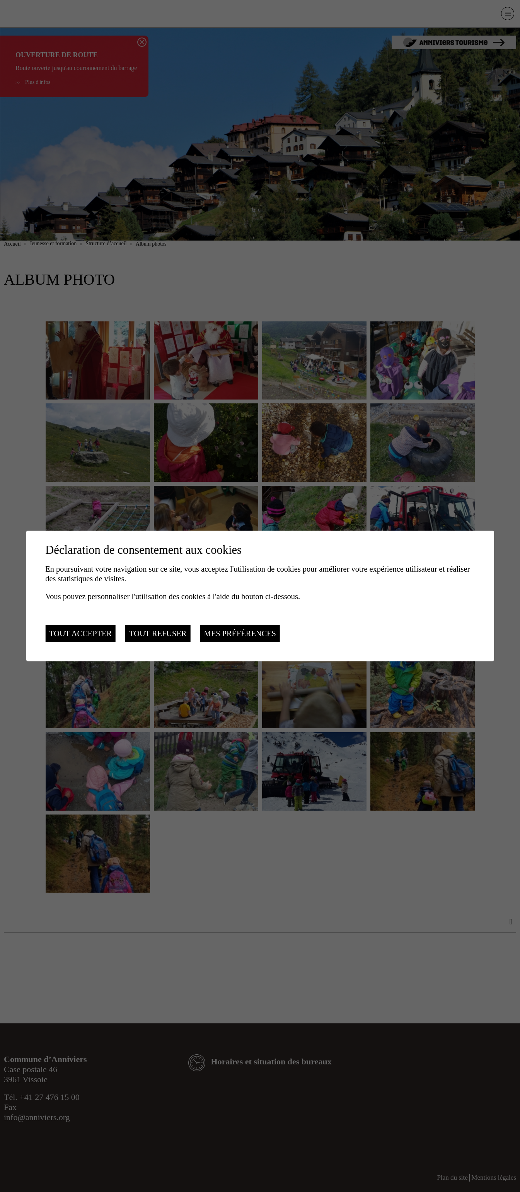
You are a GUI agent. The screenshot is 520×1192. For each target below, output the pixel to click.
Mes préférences (240, 633)
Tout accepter (80, 633)
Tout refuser (157, 633)
